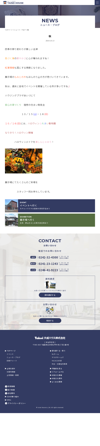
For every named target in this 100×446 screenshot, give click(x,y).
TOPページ (11, 351)
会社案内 (11, 393)
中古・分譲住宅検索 (59, 364)
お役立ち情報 (57, 375)
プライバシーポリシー (16, 403)
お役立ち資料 (57, 378)
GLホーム (55, 354)
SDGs (9, 400)
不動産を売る (57, 369)
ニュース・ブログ (13, 357)
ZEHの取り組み (13, 397)
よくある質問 (57, 382)
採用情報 (11, 386)
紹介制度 (11, 390)
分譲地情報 (11, 372)
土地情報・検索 (13, 375)
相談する (50, 320)
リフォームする (58, 372)
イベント (10, 354)
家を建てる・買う (59, 351)
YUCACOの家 (57, 361)
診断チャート (12, 361)
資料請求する (50, 295)
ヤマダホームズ (58, 357)
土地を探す (11, 369)
